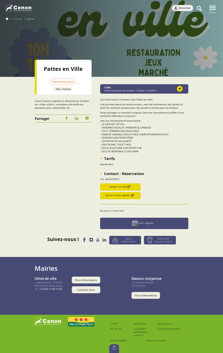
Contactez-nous (86, 289)
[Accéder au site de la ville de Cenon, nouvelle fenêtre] (48, 322)
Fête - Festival (63, 89)
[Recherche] (199, 8)
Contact (114, 323)
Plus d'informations (86, 280)
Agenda (31, 18)
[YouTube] (98, 240)
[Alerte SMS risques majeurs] (160, 240)
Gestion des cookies (155, 340)
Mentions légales (118, 340)
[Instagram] (91, 240)
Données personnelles (168, 328)
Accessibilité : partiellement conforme (140, 332)
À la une (17, 18)
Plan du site (116, 328)
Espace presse (164, 323)
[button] (212, 8)
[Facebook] (66, 118)
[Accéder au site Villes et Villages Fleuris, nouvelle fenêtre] (81, 322)
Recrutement (139, 323)
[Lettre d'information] (125, 240)
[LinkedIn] (77, 118)
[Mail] (87, 118)
